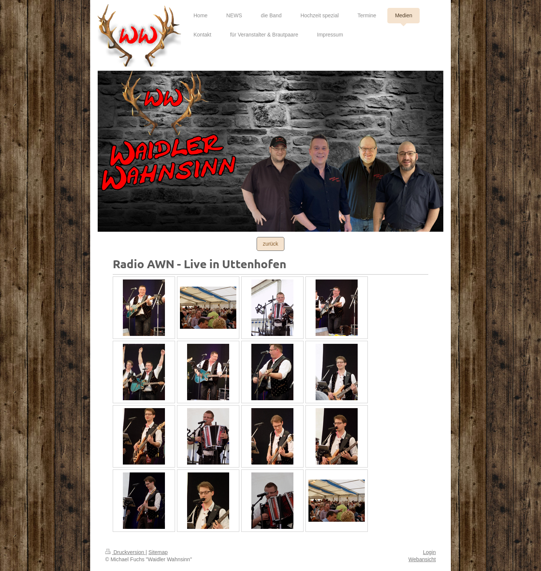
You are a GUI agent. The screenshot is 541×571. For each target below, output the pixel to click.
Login (429, 552)
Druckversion (125, 552)
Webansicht (422, 559)
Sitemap (158, 552)
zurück (270, 244)
